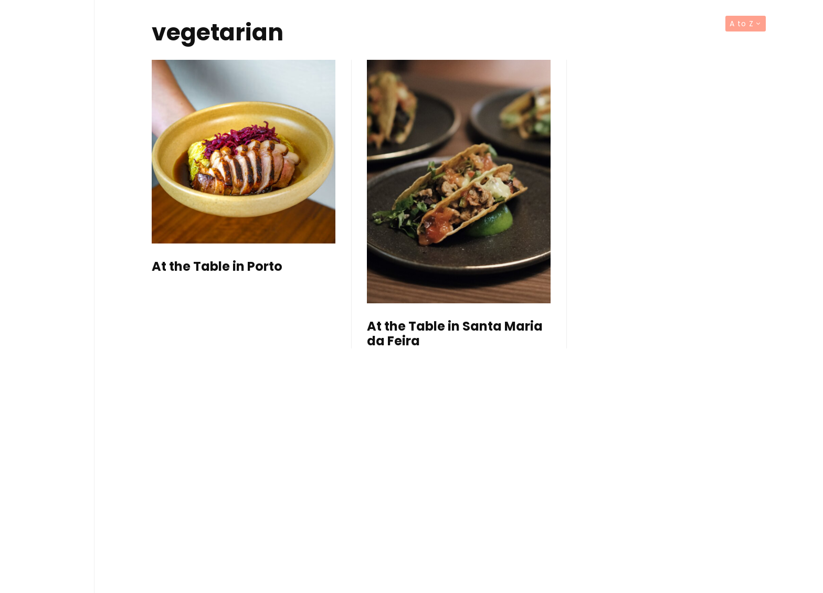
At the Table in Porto (217, 266)
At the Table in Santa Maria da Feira (455, 334)
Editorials (47, 328)
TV (47, 373)
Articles (47, 350)
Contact (47, 441)
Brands (47, 395)
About (47, 419)
